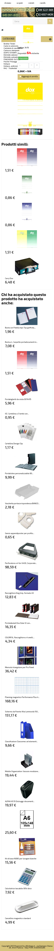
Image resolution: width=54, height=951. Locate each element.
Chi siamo (7, 3)
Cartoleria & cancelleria (13, 48)
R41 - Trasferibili (10, 68)
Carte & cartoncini (11, 46)
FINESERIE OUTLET (12, 59)
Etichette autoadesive (12, 57)
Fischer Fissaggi (10, 62)
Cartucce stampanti (11, 50)
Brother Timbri (9, 44)
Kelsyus (7, 64)
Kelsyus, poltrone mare (13, 66)
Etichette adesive (10, 55)
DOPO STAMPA (10, 53)
